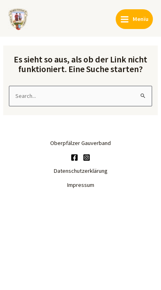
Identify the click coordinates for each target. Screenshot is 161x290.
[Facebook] (74, 157)
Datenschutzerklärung (80, 170)
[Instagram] (86, 157)
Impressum (80, 184)
